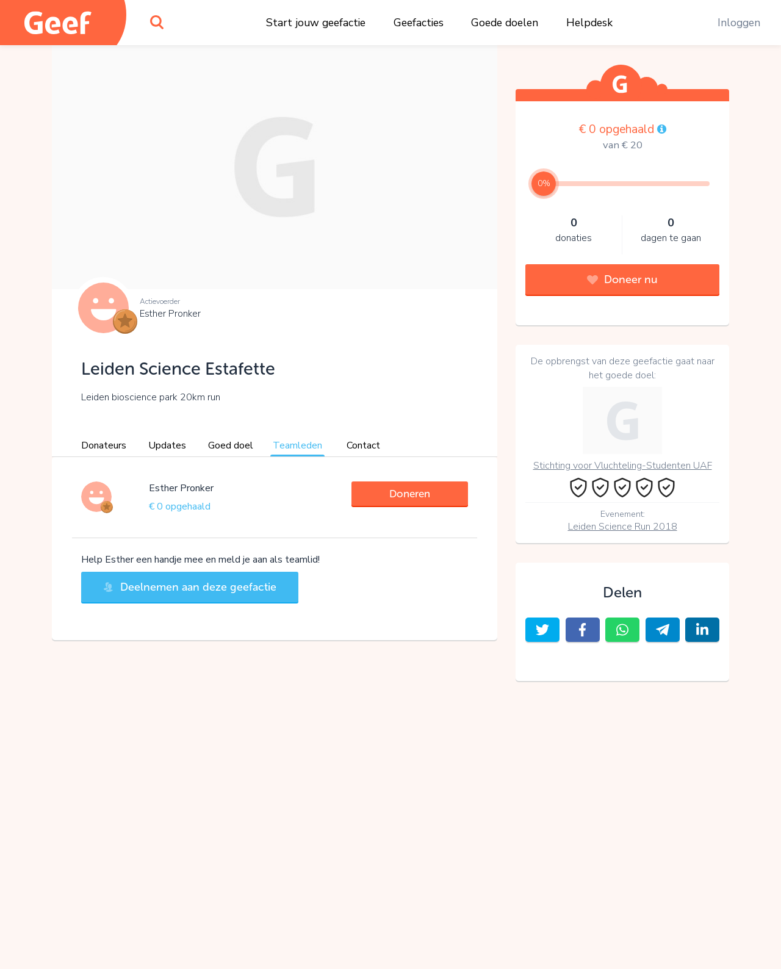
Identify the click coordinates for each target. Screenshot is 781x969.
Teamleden (297, 445)
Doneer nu (622, 279)
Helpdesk (589, 22)
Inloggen (739, 22)
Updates (167, 445)
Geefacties (419, 22)
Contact (363, 445)
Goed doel (230, 445)
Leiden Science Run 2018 (622, 526)
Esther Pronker (170, 314)
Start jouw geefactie (315, 22)
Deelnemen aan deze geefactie (189, 587)
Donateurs (103, 445)
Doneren (409, 494)
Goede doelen (504, 22)
